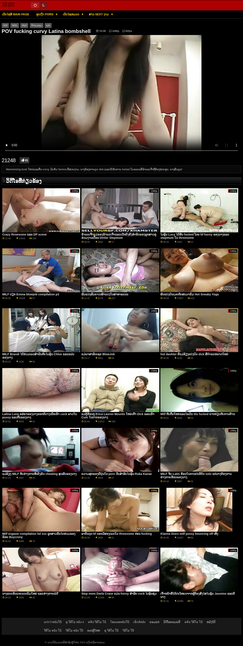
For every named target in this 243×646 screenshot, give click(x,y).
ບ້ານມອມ (36, 25)
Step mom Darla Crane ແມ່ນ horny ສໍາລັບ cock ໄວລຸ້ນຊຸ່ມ (119, 593)
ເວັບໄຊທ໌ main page (15, 14)
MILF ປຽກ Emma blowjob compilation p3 (30, 294)
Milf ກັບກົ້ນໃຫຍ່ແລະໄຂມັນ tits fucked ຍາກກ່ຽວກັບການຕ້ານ (197, 414)
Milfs (14, 25)
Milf (5, 25)
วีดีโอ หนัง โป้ (52, 630)
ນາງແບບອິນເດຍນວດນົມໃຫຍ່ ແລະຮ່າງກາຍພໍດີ (30, 593)
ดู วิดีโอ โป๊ (111, 630)
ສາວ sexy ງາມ (99, 14)
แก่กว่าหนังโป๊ (53, 622)
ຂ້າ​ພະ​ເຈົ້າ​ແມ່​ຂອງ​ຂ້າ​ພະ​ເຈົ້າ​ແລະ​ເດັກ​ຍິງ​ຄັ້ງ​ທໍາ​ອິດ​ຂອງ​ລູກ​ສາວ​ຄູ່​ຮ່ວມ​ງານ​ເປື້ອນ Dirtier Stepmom (118, 236)
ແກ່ (48, 25)
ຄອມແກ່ (154, 622)
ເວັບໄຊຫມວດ (71, 14)
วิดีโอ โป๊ (128, 630)
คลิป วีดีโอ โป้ (97, 622)
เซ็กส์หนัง (139, 622)
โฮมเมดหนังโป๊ (119, 622)
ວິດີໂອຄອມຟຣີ (171, 622)
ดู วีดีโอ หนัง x (75, 622)
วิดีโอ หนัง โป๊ (74, 630)
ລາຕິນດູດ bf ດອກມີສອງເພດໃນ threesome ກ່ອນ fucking (116, 533)
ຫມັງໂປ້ (211, 622)
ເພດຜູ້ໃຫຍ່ (93, 630)
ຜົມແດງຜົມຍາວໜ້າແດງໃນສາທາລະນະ (104, 294)
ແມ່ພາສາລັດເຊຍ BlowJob (98, 354)
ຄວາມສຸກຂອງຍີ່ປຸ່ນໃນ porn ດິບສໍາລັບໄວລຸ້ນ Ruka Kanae (116, 474)
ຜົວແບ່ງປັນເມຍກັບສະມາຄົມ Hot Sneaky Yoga (189, 294)
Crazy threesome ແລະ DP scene (24, 234)
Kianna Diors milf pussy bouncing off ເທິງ (189, 533)
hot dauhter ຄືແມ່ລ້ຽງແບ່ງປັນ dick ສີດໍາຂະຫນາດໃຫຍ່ (194, 354)
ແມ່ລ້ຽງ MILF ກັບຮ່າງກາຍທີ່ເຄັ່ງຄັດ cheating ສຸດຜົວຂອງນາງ (39, 474)
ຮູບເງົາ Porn (45, 14)
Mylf (24, 25)
